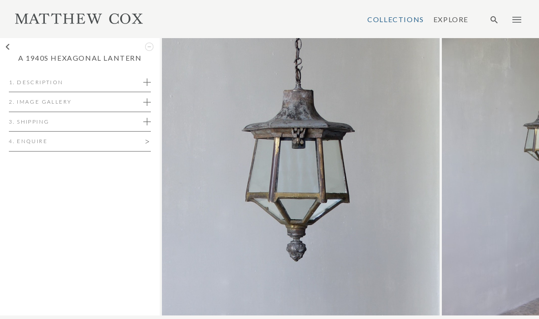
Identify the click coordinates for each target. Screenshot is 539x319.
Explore (450, 19)
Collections (395, 19)
